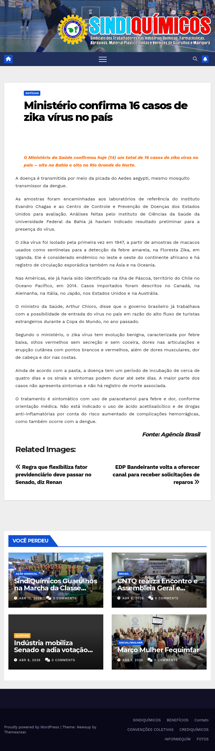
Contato (202, 720)
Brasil (124, 573)
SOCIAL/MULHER (130, 642)
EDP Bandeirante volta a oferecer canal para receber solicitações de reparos (156, 474)
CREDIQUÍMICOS (194, 729)
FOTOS (203, 739)
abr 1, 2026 (133, 660)
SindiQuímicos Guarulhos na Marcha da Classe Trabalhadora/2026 (55, 588)
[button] (195, 59)
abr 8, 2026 (133, 598)
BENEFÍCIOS (177, 720)
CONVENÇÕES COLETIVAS (150, 729)
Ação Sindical (26, 573)
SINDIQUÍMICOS (147, 720)
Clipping (22, 635)
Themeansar (15, 732)
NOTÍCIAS (32, 93)
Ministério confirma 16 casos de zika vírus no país (105, 111)
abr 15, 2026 (30, 598)
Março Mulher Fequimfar (158, 650)
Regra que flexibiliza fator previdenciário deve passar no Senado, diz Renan (53, 474)
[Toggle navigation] (102, 59)
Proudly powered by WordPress (32, 727)
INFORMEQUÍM (178, 739)
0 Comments (64, 598)
